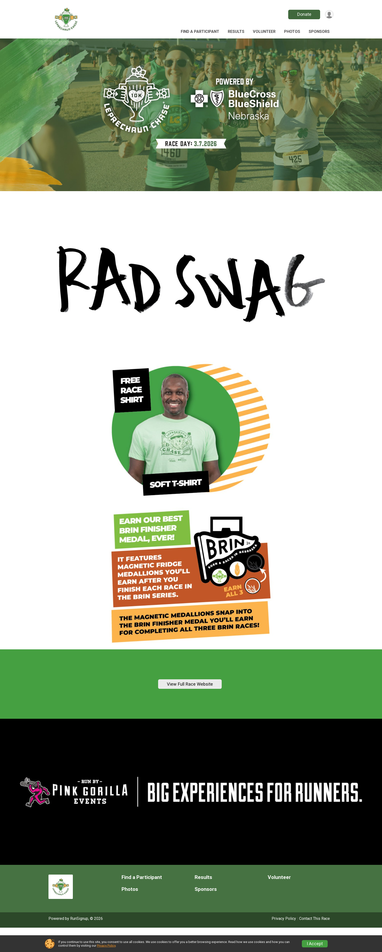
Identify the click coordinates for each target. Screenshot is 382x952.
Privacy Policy (106, 945)
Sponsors (319, 31)
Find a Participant (200, 31)
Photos (292, 31)
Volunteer (264, 31)
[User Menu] (329, 14)
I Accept (315, 943)
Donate (304, 14)
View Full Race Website (190, 696)
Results (236, 31)
